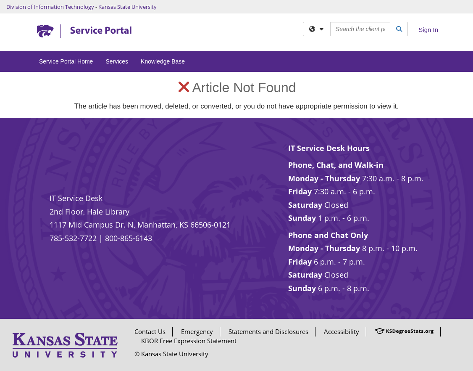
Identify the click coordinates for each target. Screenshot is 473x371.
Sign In (428, 29)
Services (116, 61)
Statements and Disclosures (268, 331)
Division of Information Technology (50, 7)
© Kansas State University (171, 354)
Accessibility (341, 331)
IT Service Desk (76, 198)
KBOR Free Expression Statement (188, 341)
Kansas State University (127, 7)
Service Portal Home (66, 61)
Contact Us (150, 331)
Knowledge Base (163, 61)
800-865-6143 (128, 238)
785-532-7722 (73, 238)
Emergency (197, 331)
